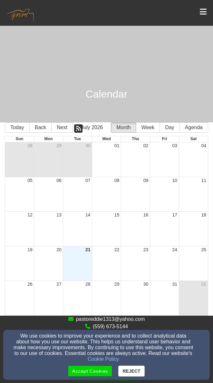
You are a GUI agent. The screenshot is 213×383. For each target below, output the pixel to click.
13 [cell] (59, 214)
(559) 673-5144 (110, 326)
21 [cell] (88, 249)
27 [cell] (59, 284)
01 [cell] (117, 145)
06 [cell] (59, 180)
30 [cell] (88, 145)
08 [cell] (117, 180)
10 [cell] (175, 180)
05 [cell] (30, 180)
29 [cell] (59, 145)
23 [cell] (146, 249)
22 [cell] (117, 249)
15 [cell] (117, 214)
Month (123, 127)
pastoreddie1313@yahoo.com (110, 319)
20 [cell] (59, 249)
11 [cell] (203, 180)
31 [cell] (175, 284)
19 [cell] (30, 249)
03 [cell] (175, 145)
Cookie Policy (103, 359)
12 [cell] (30, 214)
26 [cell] (30, 284)
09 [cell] (146, 180)
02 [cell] (146, 145)
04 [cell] (203, 145)
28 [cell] (30, 145)
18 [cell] (203, 214)
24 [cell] (175, 249)
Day (169, 127)
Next (62, 127)
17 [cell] (175, 214)
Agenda (194, 127)
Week (148, 127)
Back (40, 127)
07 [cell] (88, 180)
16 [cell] (146, 214)
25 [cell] (203, 249)
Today (17, 127)
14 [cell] (88, 214)
